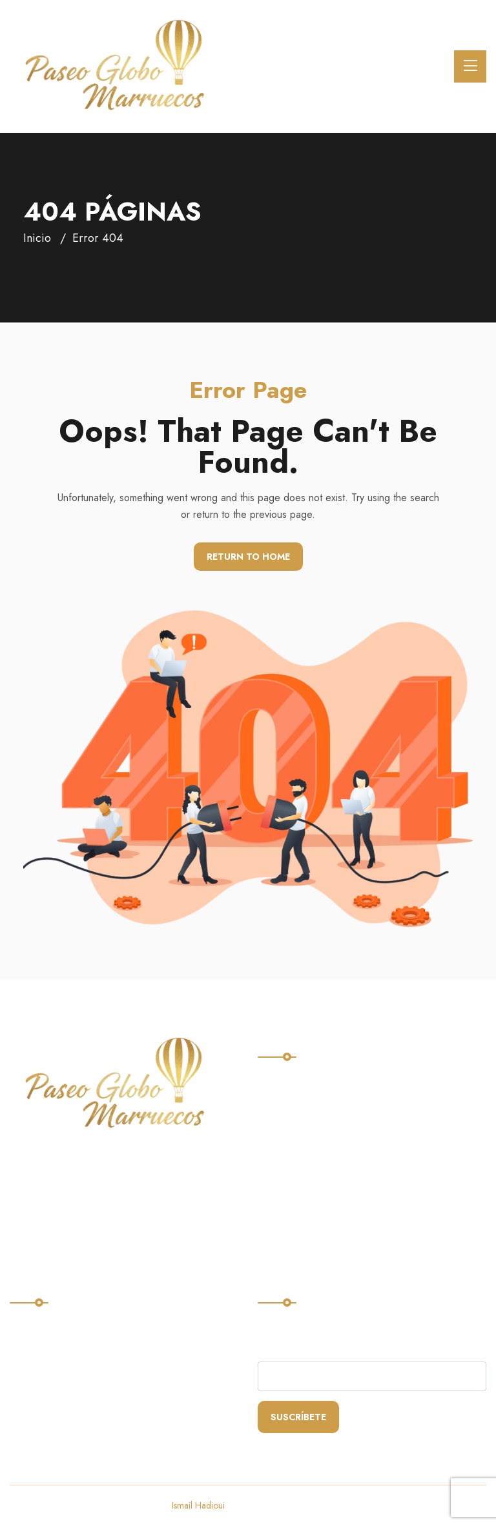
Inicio (37, 238)
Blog (273, 1184)
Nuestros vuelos (302, 1105)
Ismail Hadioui (198, 1505)
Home (277, 1078)
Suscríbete (298, 1417)
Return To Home (248, 556)
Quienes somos (300, 1131)
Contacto (284, 1158)
